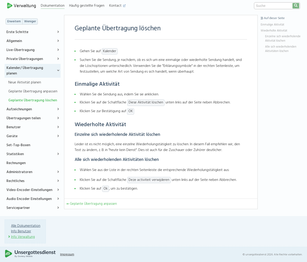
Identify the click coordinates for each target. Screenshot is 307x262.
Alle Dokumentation (26, 226)
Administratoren (19, 172)
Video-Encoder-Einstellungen (29, 190)
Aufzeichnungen (19, 109)
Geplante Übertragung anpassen (32, 91)
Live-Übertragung (20, 50)
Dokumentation (54, 6)
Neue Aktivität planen (24, 82)
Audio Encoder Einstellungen (29, 199)
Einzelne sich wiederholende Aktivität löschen (283, 38)
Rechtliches (15, 181)
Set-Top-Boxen (18, 145)
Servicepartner (18, 208)
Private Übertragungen (24, 59)
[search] (295, 6)
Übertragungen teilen (23, 118)
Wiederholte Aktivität (274, 30)
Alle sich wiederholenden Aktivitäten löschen (280, 49)
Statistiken (15, 154)
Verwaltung (22, 6)
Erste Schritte (17, 32)
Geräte (12, 136)
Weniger (30, 21)
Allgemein (14, 41)
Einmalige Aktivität (272, 25)
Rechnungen (16, 163)
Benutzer (13, 127)
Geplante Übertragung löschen (32, 100)
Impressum (68, 254)
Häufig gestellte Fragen (88, 6)
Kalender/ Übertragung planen (24, 70)
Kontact (118, 6)
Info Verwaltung (23, 237)
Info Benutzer (21, 231)
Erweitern (14, 21)
